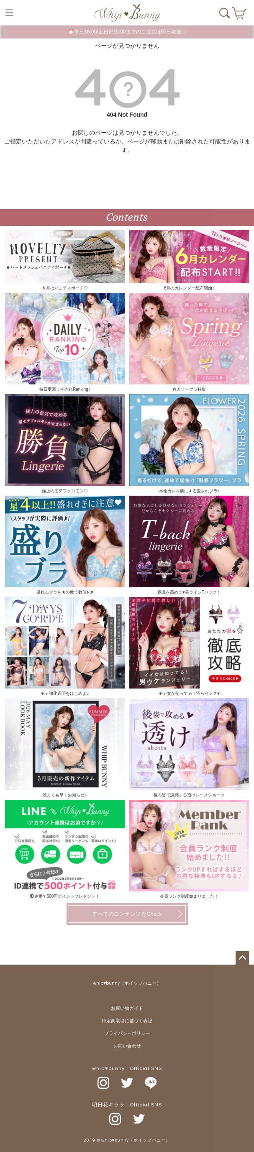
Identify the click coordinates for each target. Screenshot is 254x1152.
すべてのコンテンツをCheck (127, 914)
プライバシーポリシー (127, 1033)
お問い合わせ (127, 1046)
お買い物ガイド (127, 1008)
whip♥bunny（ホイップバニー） (127, 983)
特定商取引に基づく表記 (127, 1021)
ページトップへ (242, 958)
